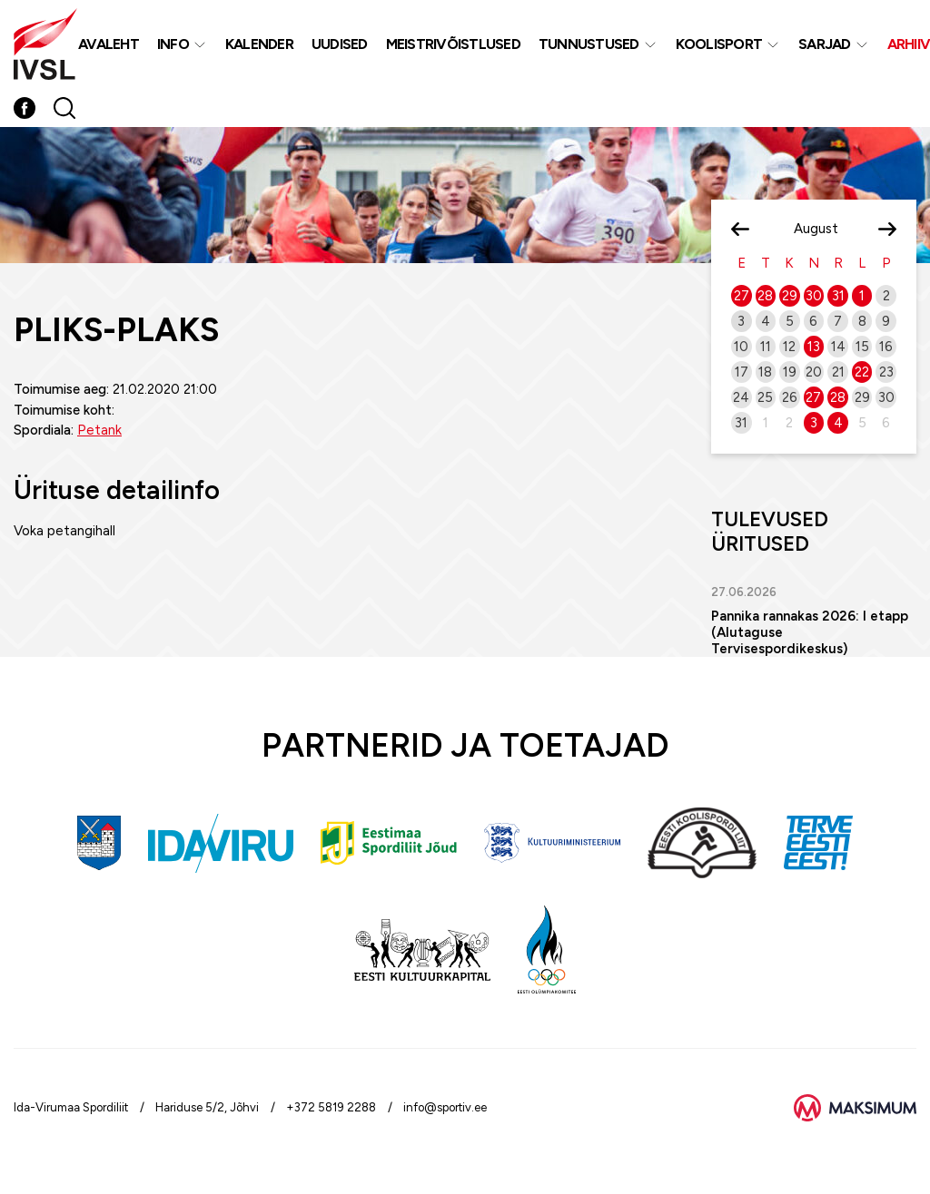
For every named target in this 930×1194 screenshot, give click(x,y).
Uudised (340, 44)
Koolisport (719, 44)
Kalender (259, 44)
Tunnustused (589, 44)
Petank (99, 430)
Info (173, 44)
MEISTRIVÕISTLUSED (453, 44)
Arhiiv (909, 44)
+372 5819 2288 (331, 1107)
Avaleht (108, 44)
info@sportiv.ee (445, 1107)
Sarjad (824, 44)
